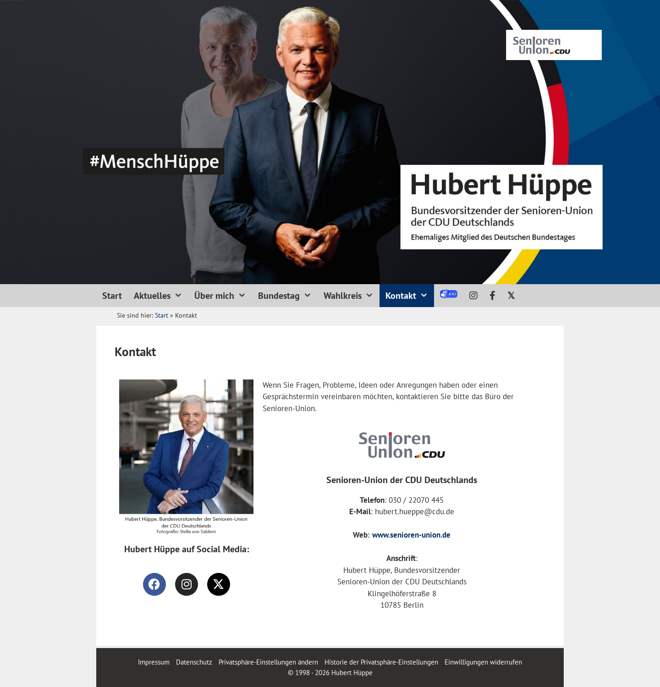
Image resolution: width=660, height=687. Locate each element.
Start (112, 296)
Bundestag (288, 295)
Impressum (154, 662)
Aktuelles (161, 295)
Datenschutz (194, 662)
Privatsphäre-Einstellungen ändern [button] (268, 662)
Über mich (223, 295)
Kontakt (409, 295)
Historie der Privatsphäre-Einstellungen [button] (381, 662)
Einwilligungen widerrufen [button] (483, 662)
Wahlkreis (352, 295)
